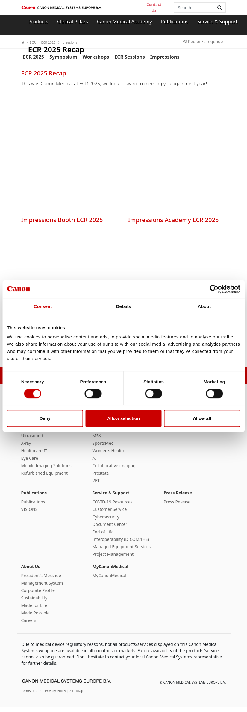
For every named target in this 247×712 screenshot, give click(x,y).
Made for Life (34, 610)
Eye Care (29, 463)
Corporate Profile (38, 595)
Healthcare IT (34, 456)
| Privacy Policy (54, 695)
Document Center (110, 529)
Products (38, 21)
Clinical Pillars (72, 21)
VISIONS (29, 514)
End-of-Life (103, 537)
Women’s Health (109, 456)
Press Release (178, 498)
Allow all (202, 418)
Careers (28, 625)
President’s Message (41, 580)
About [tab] (204, 306)
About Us (30, 571)
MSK (97, 441)
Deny (45, 418)
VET (96, 485)
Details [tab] (123, 306)
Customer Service (110, 514)
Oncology (102, 433)
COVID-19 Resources (113, 507)
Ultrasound (32, 441)
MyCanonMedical (110, 571)
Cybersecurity (106, 522)
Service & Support (217, 21)
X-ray (26, 448)
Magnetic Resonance (41, 433)
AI (95, 463)
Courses (172, 433)
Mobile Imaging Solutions (46, 470)
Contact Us (153, 7)
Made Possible (35, 618)
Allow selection (123, 418)
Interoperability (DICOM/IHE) (121, 544)
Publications (174, 21)
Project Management (113, 559)
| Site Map (75, 695)
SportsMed (103, 448)
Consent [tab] (43, 306)
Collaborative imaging (114, 470)
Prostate (101, 478)
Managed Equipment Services (122, 552)
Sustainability (34, 603)
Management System (42, 588)
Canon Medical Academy (124, 21)
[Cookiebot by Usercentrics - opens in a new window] (214, 289)
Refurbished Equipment (44, 478)
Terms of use (31, 695)
